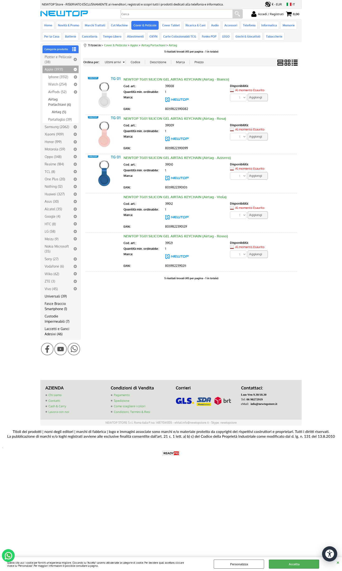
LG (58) (50, 231)
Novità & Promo (68, 25)
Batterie (70, 36)
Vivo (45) (51, 289)
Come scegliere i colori (129, 406)
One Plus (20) (55, 179)
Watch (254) (57, 84)
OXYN (153, 36)
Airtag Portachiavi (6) (59, 101)
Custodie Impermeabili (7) (57, 318)
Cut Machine (119, 25)
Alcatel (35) (53, 209)
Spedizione (121, 401)
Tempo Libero (112, 36)
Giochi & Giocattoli (247, 36)
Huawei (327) (55, 194)
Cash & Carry (57, 406)
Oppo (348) (53, 156)
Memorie (289, 25)
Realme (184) (54, 164)
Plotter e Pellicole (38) (58, 59)
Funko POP (209, 36)
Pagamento (122, 395)
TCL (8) (50, 171)
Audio (215, 25)
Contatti (54, 401)
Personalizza (239, 564)
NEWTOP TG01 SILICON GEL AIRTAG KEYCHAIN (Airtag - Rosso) (176, 236)
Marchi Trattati (95, 25)
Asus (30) (52, 201)
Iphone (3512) (58, 77)
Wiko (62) (52, 274)
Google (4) (52, 216)
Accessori (230, 25)
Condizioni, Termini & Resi (132, 412)
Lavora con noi (58, 412)
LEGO (226, 36)
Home (48, 25)
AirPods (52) (57, 92)
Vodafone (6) (54, 266)
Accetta (294, 564)
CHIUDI (338, 562)
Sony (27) (51, 259)
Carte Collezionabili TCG (179, 36)
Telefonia (249, 25)
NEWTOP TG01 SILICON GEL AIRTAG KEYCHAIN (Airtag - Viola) (175, 197)
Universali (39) (56, 296)
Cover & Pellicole (145, 25)
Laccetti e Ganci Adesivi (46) (57, 331)
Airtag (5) (59, 112)
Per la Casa (51, 36)
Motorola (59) (55, 149)
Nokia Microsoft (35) (57, 248)
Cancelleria (89, 36)
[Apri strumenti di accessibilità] (329, 553)
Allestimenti (135, 36)
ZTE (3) (50, 281)
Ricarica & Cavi (195, 25)
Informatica (269, 25)
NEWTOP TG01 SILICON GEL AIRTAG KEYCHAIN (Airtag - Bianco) (176, 79)
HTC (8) (50, 224)
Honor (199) (53, 141)
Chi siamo (55, 395)
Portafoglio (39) (60, 119)
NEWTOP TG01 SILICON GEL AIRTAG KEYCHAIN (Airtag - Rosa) (175, 118)
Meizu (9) (51, 239)
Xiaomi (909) (54, 134)
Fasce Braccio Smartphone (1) (56, 306)
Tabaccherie (274, 36)
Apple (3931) (54, 69)
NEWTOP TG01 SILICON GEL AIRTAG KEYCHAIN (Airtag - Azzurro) (177, 157)
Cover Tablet (171, 25)
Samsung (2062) (57, 127)
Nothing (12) (53, 186)
